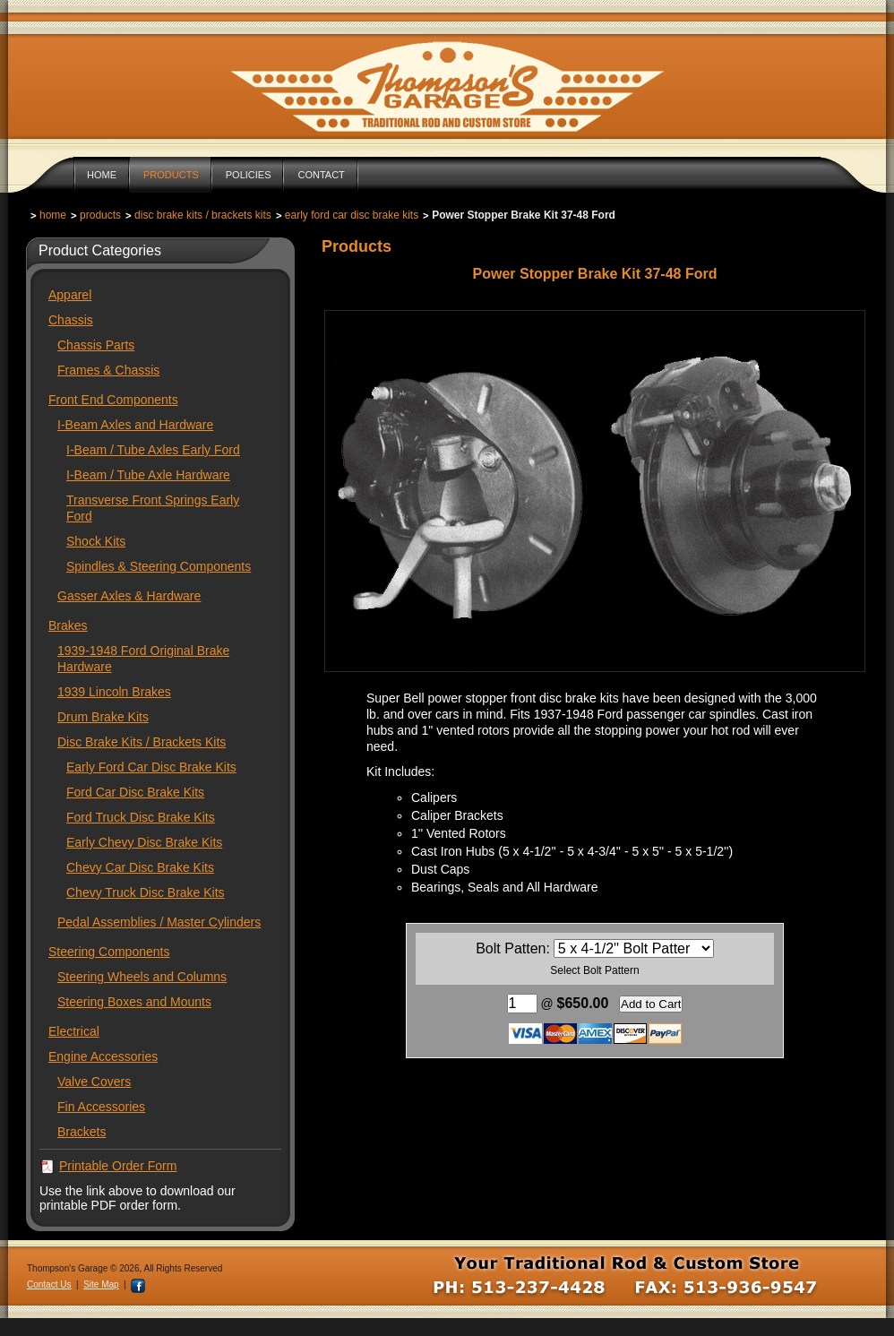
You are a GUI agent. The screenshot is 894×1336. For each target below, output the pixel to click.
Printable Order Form (117, 1166)
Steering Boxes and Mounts (134, 1002)
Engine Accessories (103, 1056)
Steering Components (108, 951)
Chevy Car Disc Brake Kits (140, 867)
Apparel (69, 295)
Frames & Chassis (108, 370)
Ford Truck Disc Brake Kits (140, 817)
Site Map (100, 1284)
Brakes (68, 625)
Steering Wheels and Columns (142, 977)
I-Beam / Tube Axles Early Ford (153, 450)
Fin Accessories (101, 1106)
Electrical (73, 1031)
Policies (248, 175)
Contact (320, 175)
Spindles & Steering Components (158, 566)
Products (171, 175)
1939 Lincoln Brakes (114, 692)
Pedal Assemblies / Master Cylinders (159, 922)
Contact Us (49, 1284)
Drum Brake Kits (103, 717)
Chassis (70, 320)
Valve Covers (94, 1081)
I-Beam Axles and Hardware (135, 425)
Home (101, 175)
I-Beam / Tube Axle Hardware (148, 475)
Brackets (81, 1132)
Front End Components (113, 399)
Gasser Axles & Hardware (129, 596)
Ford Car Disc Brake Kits (135, 792)
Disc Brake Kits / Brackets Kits (202, 215)
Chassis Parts (95, 345)
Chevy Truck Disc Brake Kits (145, 892)
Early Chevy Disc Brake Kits (144, 842)
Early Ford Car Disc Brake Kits (351, 215)
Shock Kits (95, 541)
